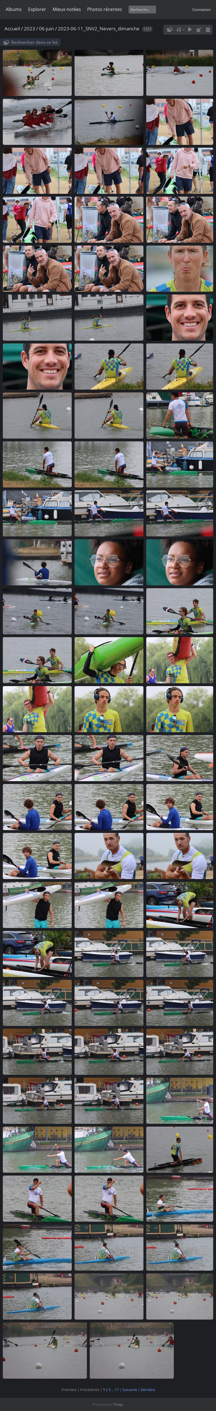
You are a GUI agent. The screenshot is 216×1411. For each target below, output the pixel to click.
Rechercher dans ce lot (34, 42)
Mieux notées (67, 9)
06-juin (46, 28)
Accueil (12, 28)
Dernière (148, 1389)
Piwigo (118, 1404)
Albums (14, 9)
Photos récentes (104, 9)
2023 (29, 28)
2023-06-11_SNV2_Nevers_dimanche (99, 28)
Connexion (201, 9)
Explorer (37, 9)
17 (117, 1389)
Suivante (129, 1389)
